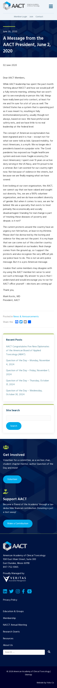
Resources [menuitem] (8, 639)
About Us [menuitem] (8, 645)
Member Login (20, 16)
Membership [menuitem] (9, 618)
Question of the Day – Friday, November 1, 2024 (28, 372)
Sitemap (28, 674)
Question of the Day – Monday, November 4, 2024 (28, 362)
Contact (39, 16)
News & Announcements (26, 317)
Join (31, 16)
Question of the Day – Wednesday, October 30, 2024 (24, 393)
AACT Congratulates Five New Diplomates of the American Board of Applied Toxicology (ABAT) (27, 350)
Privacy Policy (10, 600)
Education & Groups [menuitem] (13, 611)
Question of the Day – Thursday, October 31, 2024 (27, 383)
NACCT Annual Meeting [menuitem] (15, 625)
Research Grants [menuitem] (11, 632)
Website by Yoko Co (45, 682)
